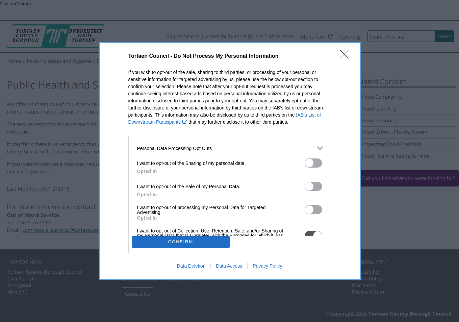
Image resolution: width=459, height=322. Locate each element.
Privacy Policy (267, 266)
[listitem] (229, 148)
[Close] (346, 56)
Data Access (229, 266)
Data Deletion (191, 266)
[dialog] (230, 161)
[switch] (313, 163)
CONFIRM (181, 241)
